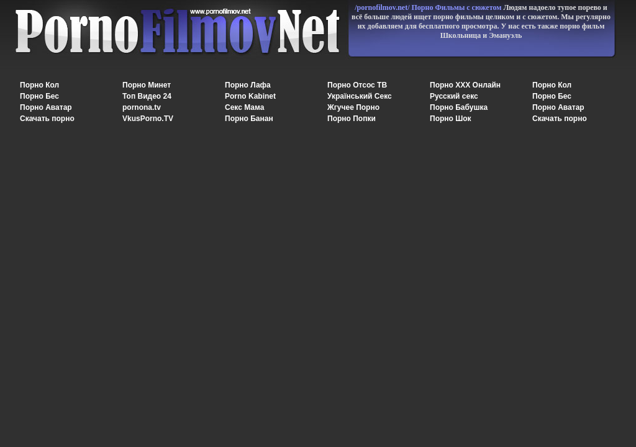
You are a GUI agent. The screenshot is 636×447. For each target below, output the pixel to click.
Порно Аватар (46, 107)
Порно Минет (146, 85)
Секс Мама (244, 107)
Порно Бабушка (459, 107)
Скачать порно (47, 118)
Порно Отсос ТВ (357, 85)
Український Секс (359, 96)
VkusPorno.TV (147, 118)
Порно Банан (249, 118)
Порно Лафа (248, 85)
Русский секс (454, 96)
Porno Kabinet (250, 96)
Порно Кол (39, 85)
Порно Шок (450, 118)
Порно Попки (351, 118)
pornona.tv (141, 107)
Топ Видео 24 (146, 96)
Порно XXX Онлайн (465, 85)
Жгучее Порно (353, 107)
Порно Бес (39, 96)
